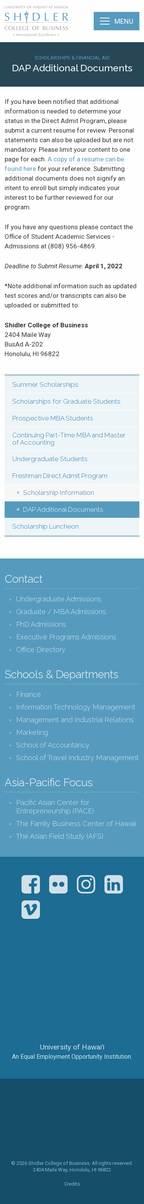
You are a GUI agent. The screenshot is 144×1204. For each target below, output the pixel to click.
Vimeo (31, 909)
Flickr (58, 884)
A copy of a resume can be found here (64, 163)
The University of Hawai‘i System (72, 1021)
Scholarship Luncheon (45, 526)
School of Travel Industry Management (77, 758)
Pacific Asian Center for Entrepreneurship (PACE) (55, 806)
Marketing (32, 732)
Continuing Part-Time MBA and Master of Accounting (69, 438)
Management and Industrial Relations (75, 720)
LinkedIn (113, 884)
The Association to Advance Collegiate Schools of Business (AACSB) (40, 963)
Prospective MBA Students (52, 418)
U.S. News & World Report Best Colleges (102, 963)
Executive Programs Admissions (66, 637)
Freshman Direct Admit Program (60, 476)
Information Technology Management (75, 707)
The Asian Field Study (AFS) (59, 836)
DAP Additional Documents (63, 509)
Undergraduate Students (50, 459)
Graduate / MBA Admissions (61, 612)
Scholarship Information (58, 492)
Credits (72, 1184)
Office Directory (41, 650)
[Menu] (116, 21)
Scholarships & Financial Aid (72, 58)
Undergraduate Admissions (58, 599)
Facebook (31, 884)
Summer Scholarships (45, 384)
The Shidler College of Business (37, 20)
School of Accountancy (52, 745)
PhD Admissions (41, 624)
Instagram (86, 884)
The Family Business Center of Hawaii (76, 824)
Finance (28, 694)
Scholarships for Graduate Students (66, 401)
